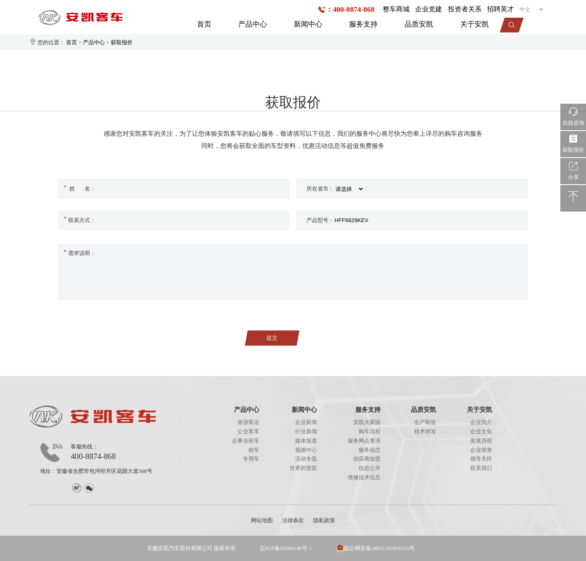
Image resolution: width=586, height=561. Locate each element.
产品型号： (320, 220)
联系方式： (79, 218)
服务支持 (363, 24)
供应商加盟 (367, 459)
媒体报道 (306, 441)
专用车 (251, 459)
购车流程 (370, 431)
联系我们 (481, 468)
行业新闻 (306, 431)
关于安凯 (474, 24)
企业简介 (481, 422)
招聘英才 (500, 9)
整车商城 (396, 9)
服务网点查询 (364, 441)
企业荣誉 (481, 450)
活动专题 (306, 459)
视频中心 (306, 450)
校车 (253, 450)
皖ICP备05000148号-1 (286, 548)
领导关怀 (481, 459)
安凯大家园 (367, 422)
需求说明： (79, 252)
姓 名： (79, 187)
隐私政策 (324, 520)
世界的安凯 (303, 468)
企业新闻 (306, 422)
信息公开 (370, 468)
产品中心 (252, 24)
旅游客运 (248, 422)
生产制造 (425, 422)
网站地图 (262, 520)
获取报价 (122, 42)
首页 (204, 24)
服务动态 (370, 450)
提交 (271, 338)
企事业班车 (245, 441)
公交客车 (248, 431)
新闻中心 (308, 24)
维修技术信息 (364, 477)
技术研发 (425, 431)
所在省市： (320, 188)
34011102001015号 (393, 548)
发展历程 (481, 441)
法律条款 (293, 520)
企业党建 (428, 9)
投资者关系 (465, 9)
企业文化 (481, 431)
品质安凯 (419, 24)
